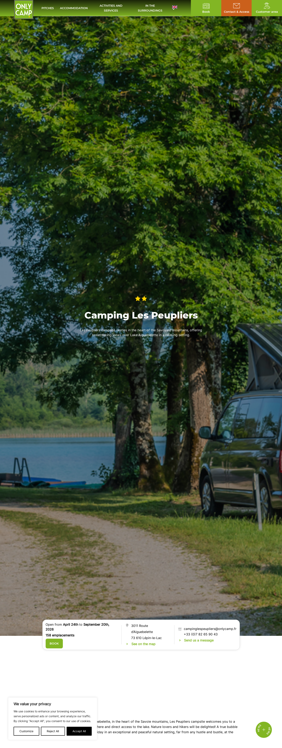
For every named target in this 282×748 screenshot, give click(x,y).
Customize (26, 731)
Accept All (79, 731)
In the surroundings (150, 8)
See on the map (143, 644)
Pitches (48, 8)
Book (54, 643)
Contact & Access (236, 12)
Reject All (53, 731)
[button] (177, 8)
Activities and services (111, 8)
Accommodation (74, 8)
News (268, 731)
